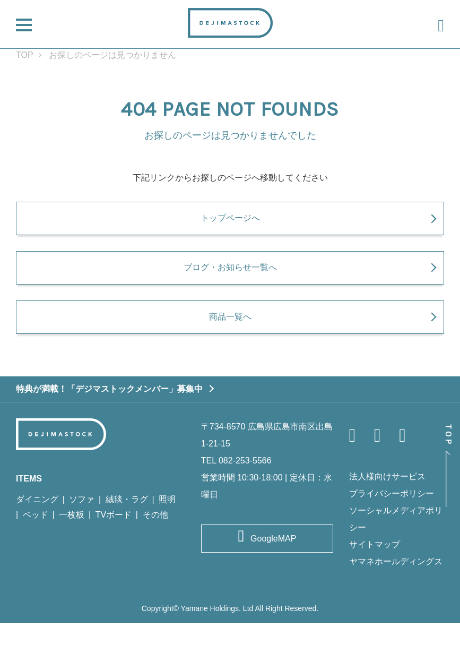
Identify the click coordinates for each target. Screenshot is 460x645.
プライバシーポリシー (391, 515)
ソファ (81, 521)
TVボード (114, 536)
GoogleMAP (273, 560)
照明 (167, 521)
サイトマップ (374, 566)
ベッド (35, 536)
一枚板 (71, 536)
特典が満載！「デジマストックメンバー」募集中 (109, 410)
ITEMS (29, 500)
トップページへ (230, 224)
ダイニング (37, 521)
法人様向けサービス (387, 498)
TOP (24, 54)
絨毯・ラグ (127, 521)
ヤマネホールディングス (395, 583)
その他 (155, 536)
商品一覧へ (230, 337)
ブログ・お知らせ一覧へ (230, 281)
